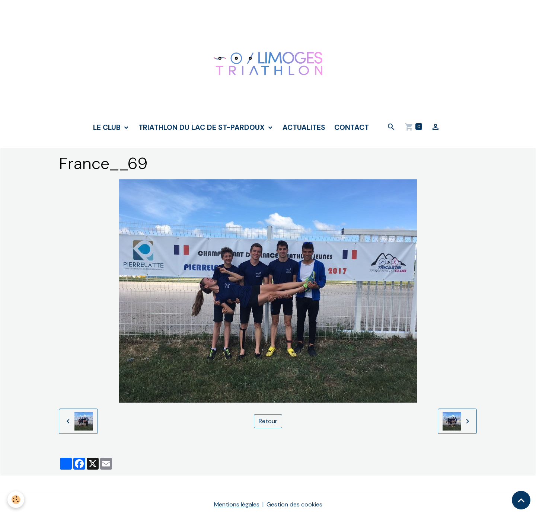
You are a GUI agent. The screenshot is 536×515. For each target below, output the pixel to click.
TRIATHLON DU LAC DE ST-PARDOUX (202, 127)
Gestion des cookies (294, 504)
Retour (268, 421)
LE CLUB (107, 127)
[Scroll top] (521, 500)
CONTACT (351, 127)
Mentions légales (236, 504)
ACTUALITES (304, 127)
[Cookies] (15, 499)
